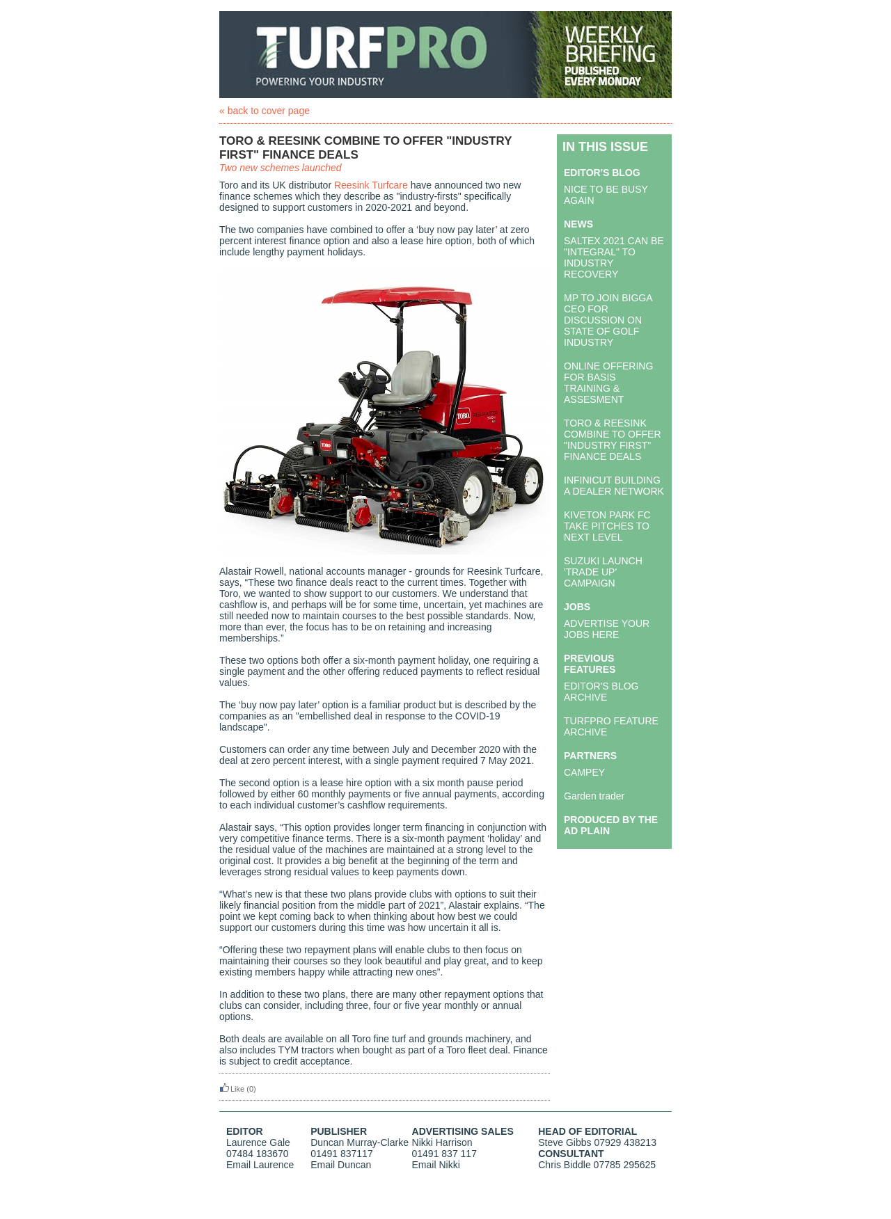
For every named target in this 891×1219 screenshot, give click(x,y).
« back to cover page (264, 110)
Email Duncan (340, 1164)
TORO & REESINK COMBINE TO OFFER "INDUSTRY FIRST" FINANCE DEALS (612, 439)
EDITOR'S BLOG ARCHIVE (601, 691)
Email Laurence (260, 1164)
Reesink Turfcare (371, 185)
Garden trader (594, 796)
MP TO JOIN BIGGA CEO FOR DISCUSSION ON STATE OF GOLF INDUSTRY (608, 320)
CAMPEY (584, 772)
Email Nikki (436, 1164)
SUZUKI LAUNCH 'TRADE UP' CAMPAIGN (603, 572)
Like (231, 1089)
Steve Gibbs (564, 1142)
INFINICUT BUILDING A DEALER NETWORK (614, 486)
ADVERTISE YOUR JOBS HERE (606, 629)
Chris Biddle (564, 1164)
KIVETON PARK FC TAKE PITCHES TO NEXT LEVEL (607, 526)
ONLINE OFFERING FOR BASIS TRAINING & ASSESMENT (608, 382)
